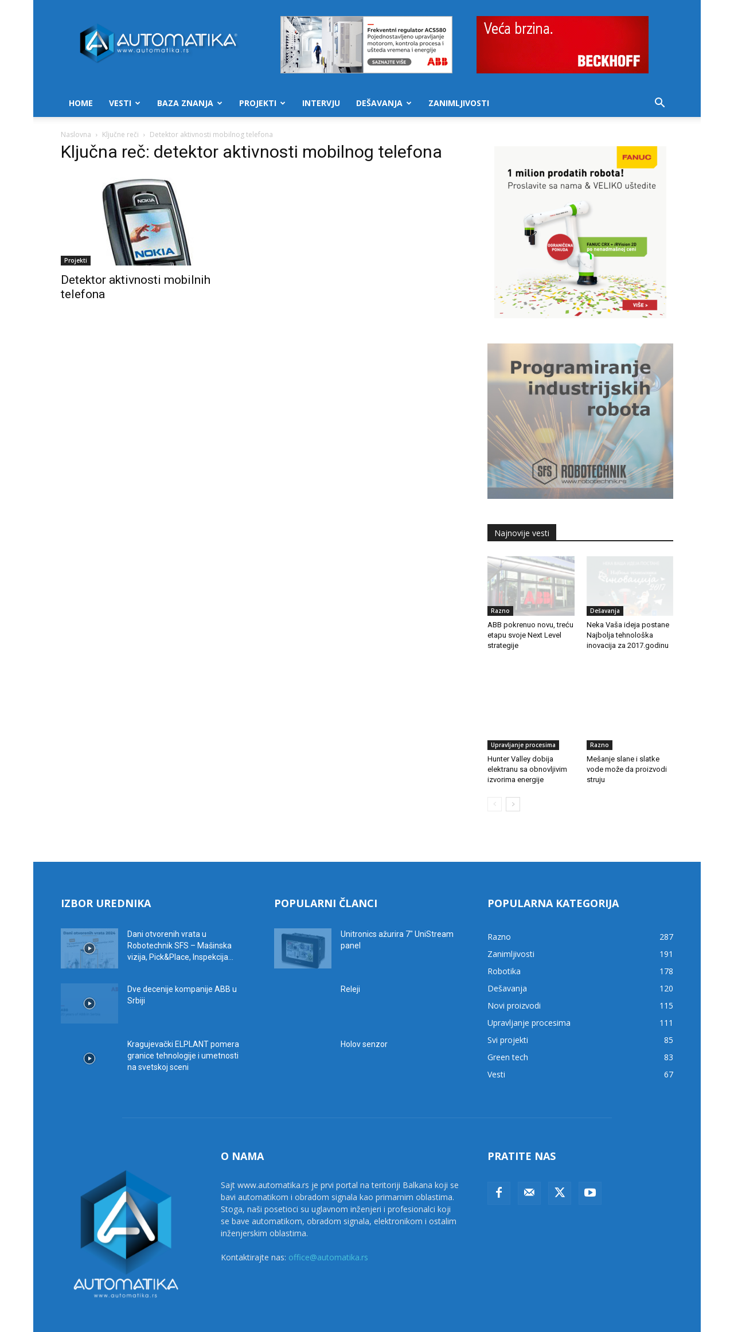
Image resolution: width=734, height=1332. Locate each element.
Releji (350, 962)
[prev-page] (494, 777)
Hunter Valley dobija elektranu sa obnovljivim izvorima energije (527, 742)
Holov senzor (364, 1017)
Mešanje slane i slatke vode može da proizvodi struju (627, 742)
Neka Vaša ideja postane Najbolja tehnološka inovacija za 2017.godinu (628, 635)
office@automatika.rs (328, 1230)
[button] (659, 104)
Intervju (321, 102)
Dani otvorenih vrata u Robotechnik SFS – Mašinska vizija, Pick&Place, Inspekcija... (180, 919)
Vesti (124, 102)
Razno (500, 611)
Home (81, 102)
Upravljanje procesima (523, 718)
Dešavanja (384, 102)
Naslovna (76, 134)
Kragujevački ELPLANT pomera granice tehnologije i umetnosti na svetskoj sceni (183, 1029)
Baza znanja (189, 102)
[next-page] (513, 777)
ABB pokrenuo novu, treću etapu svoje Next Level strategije (530, 635)
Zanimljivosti (458, 102)
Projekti (262, 102)
